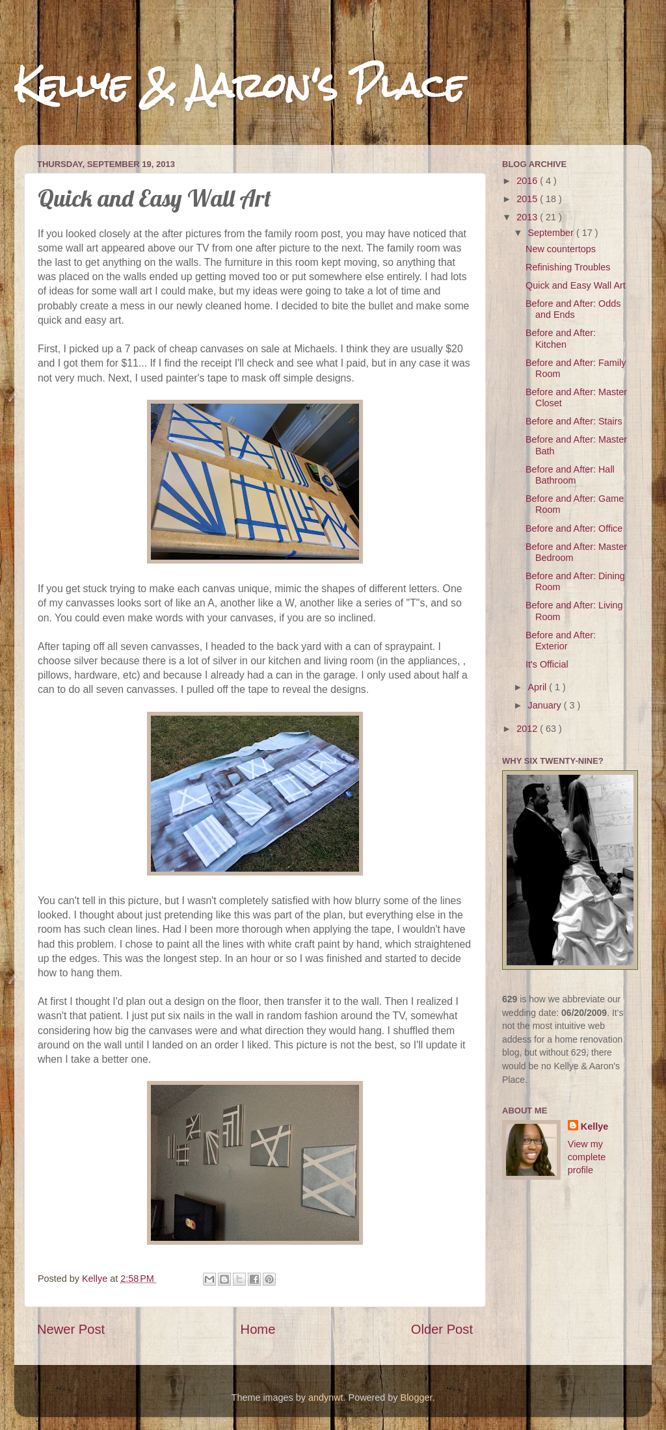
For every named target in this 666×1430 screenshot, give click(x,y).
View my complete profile (587, 1157)
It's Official (547, 664)
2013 (528, 217)
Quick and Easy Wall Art (576, 285)
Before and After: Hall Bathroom (570, 475)
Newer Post (71, 1329)
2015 (528, 199)
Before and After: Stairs (574, 421)
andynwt (325, 1397)
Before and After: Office (574, 528)
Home (258, 1329)
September (552, 233)
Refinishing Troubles (568, 267)
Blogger (417, 1397)
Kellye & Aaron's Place (239, 85)
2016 (528, 181)
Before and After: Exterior (561, 640)
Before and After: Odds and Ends (573, 309)
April (539, 687)
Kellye (594, 1126)
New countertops (561, 249)
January (546, 705)
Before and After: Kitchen (561, 338)
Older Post (442, 1329)
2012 (528, 728)
